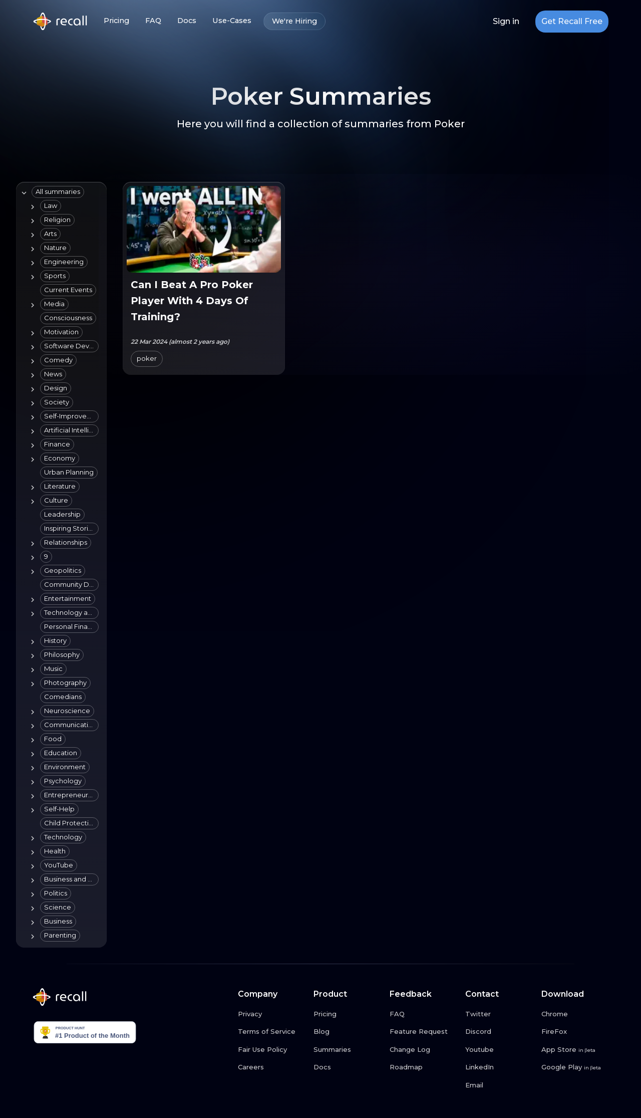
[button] (58, 192)
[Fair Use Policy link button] (272, 1050)
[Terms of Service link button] (272, 1032)
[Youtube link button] (499, 1050)
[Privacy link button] (272, 1014)
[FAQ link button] (424, 1014)
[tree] (59, 565)
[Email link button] (499, 1085)
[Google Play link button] (575, 1067)
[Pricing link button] (347, 1014)
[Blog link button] (347, 1032)
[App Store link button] (575, 1050)
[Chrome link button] (575, 1014)
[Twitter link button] (499, 1014)
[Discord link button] (499, 1032)
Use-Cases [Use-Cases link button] (231, 21)
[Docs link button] (347, 1067)
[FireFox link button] (575, 1032)
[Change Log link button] (424, 1050)
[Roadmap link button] (424, 1067)
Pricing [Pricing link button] (116, 21)
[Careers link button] (272, 1067)
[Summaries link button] (347, 1050)
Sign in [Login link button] (506, 22)
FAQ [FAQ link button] (153, 21)
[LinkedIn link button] (499, 1067)
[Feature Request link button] (424, 1032)
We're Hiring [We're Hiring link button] (294, 21)
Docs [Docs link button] (186, 21)
